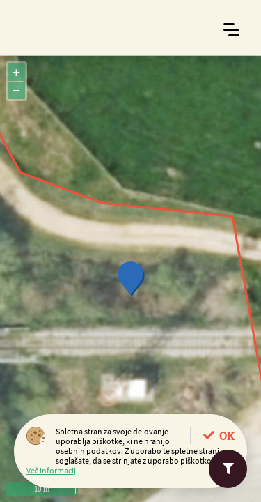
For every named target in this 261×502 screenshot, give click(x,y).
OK (227, 435)
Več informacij (51, 470)
